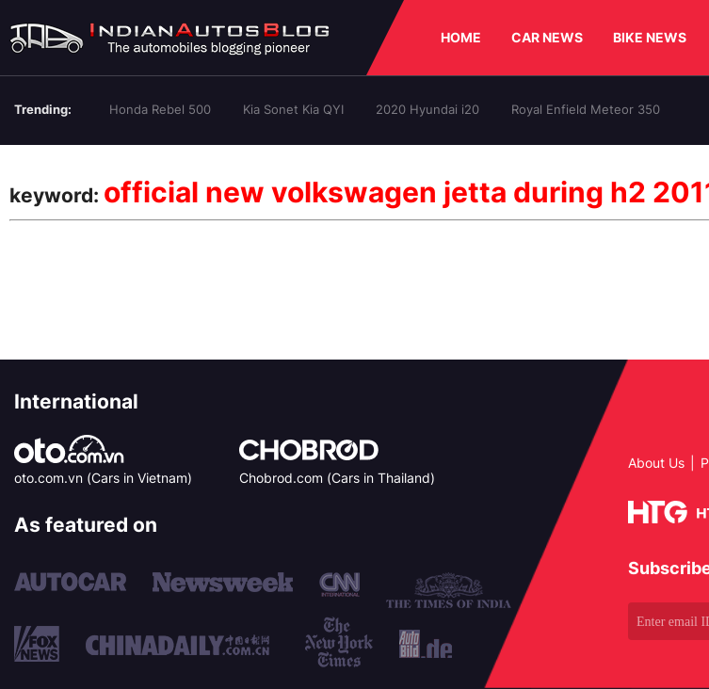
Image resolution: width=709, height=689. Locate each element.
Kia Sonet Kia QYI (293, 109)
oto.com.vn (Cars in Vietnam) (103, 478)
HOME (461, 37)
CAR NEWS (547, 37)
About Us (656, 463)
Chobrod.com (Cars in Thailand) (337, 478)
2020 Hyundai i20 (427, 109)
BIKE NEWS (649, 37)
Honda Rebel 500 (160, 109)
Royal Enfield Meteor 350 (585, 109)
